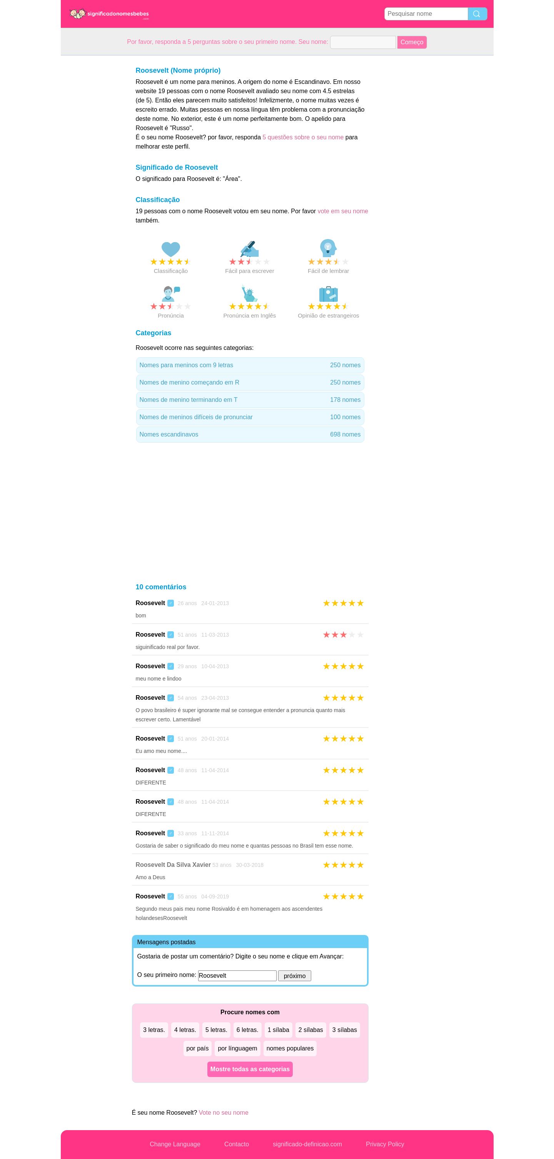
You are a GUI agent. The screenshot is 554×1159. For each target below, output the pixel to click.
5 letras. (216, 1030)
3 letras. (154, 1030)
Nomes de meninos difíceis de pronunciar (250, 417)
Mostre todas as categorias (250, 1069)
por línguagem (237, 1048)
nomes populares (290, 1048)
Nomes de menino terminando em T (250, 400)
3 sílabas (344, 1030)
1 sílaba (278, 1030)
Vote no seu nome (224, 1112)
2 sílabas (311, 1030)
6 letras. (248, 1030)
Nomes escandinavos (250, 434)
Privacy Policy (385, 1144)
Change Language (175, 1144)
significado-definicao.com (307, 1144)
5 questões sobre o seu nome (303, 137)
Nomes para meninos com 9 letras (250, 365)
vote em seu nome (343, 211)
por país (198, 1048)
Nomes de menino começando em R (250, 382)
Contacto (236, 1144)
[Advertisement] (91, 170)
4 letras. (185, 1030)
